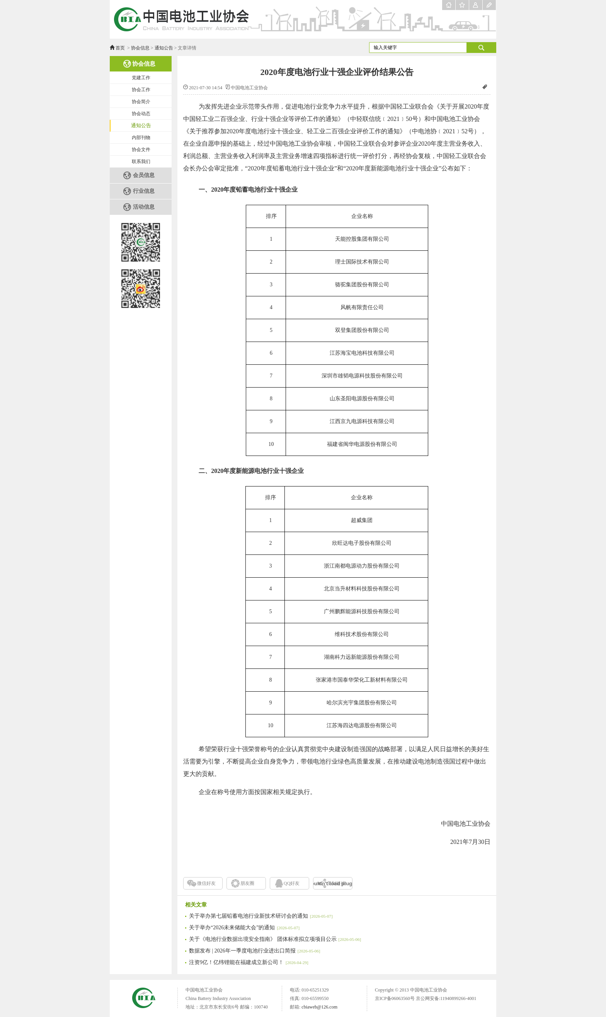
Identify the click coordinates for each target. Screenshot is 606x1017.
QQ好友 (292, 883)
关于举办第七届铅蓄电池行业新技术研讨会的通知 (261, 916)
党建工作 (141, 77)
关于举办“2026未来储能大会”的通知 (244, 927)
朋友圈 (247, 883)
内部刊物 (141, 137)
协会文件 (141, 149)
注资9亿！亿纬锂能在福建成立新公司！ (248, 962)
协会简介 (141, 101)
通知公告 (164, 48)
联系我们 (141, 161)
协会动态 (141, 113)
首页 (120, 48)
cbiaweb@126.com (319, 1007)
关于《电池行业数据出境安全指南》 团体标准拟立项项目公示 (275, 939)
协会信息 (140, 48)
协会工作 (141, 89)
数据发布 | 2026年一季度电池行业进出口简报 (254, 951)
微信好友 (206, 883)
